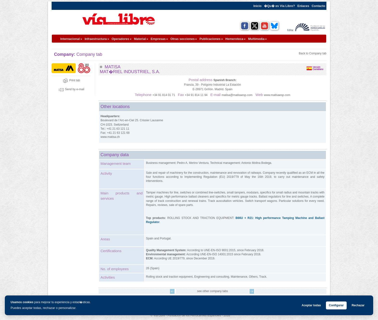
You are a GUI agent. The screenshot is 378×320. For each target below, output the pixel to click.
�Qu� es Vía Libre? (279, 6)
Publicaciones (211, 39)
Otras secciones (183, 39)
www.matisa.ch (110, 137)
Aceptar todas (311, 305)
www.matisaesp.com (277, 95)
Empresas (159, 39)
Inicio (257, 6)
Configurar (336, 305)
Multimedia (257, 39)
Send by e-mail (71, 89)
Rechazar (358, 305)
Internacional (71, 39)
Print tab (71, 80)
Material (141, 39)
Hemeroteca (235, 39)
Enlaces (303, 6)
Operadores (122, 39)
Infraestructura (97, 39)
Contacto (318, 6)
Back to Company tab (312, 53)
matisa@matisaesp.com (237, 95)
